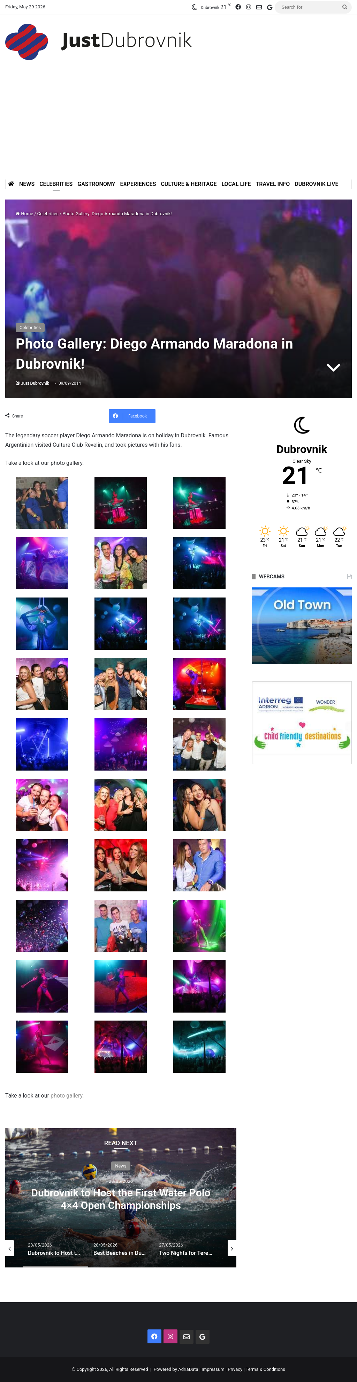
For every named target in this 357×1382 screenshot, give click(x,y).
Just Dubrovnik (35, 383)
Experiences (138, 184)
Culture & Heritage (189, 184)
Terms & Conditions (265, 1369)
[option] (120, 1197)
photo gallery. (67, 1095)
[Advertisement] (178, 127)
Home (24, 213)
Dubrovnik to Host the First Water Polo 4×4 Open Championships (120, 1198)
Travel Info (273, 184)
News (27, 184)
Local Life (236, 184)
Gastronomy (96, 184)
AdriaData (188, 1369)
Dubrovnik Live (316, 184)
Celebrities (56, 184)
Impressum (213, 1369)
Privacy (235, 1369)
